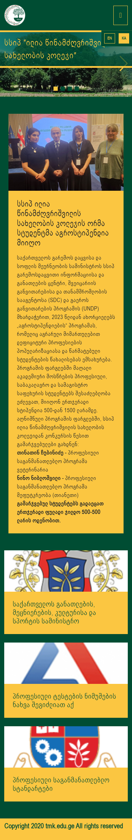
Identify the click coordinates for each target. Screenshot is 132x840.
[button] (56, 89)
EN (109, 38)
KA (124, 38)
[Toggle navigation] (120, 15)
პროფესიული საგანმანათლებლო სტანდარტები (61, 784)
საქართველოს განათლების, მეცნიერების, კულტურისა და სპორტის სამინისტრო (54, 612)
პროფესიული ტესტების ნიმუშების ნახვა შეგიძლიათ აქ (64, 701)
